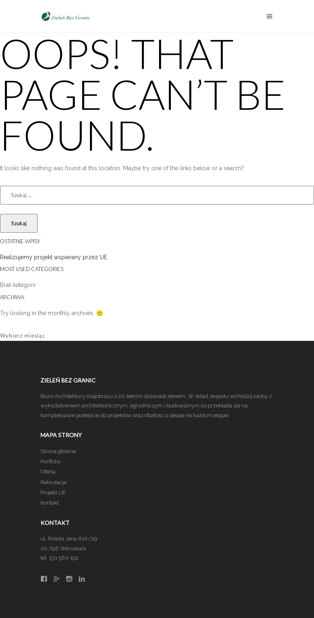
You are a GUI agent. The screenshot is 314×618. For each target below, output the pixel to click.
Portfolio (50, 461)
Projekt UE (53, 492)
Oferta (48, 472)
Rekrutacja (53, 482)
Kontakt (49, 503)
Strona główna (58, 451)
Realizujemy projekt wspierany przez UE (53, 257)
